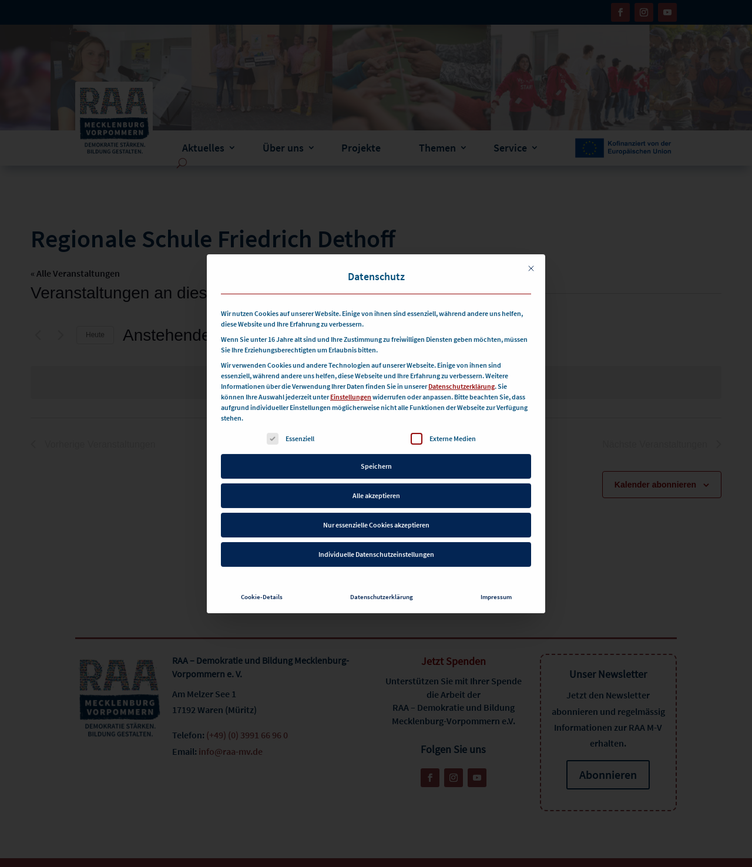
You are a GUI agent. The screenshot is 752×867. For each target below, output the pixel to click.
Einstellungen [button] (350, 384)
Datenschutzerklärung (461, 373)
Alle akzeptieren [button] (376, 483)
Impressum (496, 585)
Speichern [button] (376, 453)
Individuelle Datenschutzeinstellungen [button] (376, 541)
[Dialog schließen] (531, 256)
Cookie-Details (262, 585)
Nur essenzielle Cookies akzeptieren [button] (376, 512)
